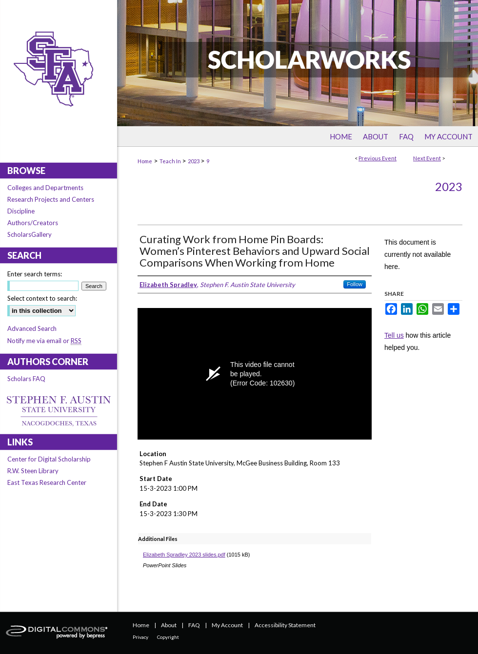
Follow (354, 284)
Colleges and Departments (45, 188)
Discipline (21, 211)
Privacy (140, 637)
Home (145, 161)
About (169, 625)
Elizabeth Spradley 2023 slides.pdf (184, 555)
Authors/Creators (32, 223)
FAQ (194, 625)
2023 (194, 161)
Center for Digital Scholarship (49, 459)
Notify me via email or (44, 341)
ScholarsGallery (29, 234)
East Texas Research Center (46, 482)
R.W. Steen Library (33, 471)
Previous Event (377, 158)
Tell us (394, 335)
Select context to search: (42, 298)
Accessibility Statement (285, 625)
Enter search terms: (34, 274)
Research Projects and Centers (50, 199)
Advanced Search (32, 328)
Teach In (170, 161)
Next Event (427, 158)
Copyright (168, 637)
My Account (227, 625)
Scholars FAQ (26, 379)
